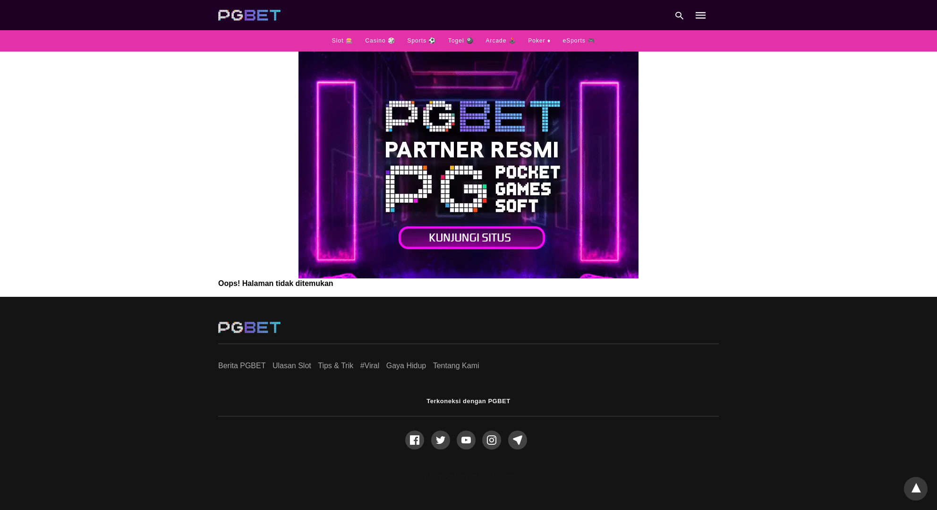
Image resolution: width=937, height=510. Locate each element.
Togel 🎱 (461, 40)
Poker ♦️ (539, 40)
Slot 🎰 (342, 40)
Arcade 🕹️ (501, 40)
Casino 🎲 (380, 40)
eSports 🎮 (578, 40)
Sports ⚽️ (421, 40)
